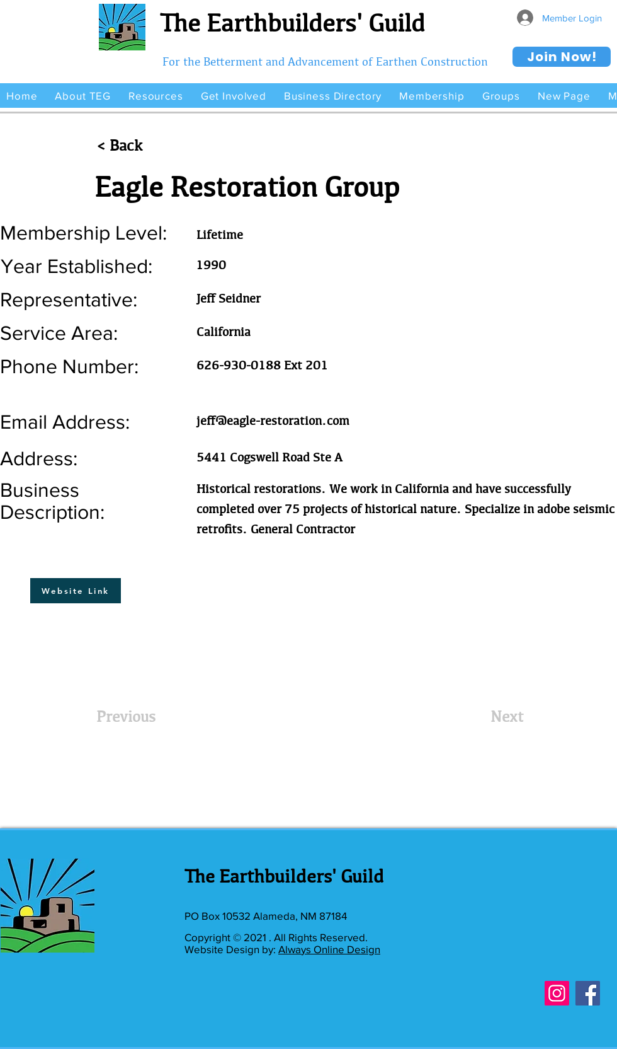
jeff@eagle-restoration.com (272, 420)
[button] (82, 95)
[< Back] (137, 145)
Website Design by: (231, 949)
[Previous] (137, 716)
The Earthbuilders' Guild (292, 22)
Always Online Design (329, 949)
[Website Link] (75, 590)
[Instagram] (557, 993)
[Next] (492, 716)
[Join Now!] (561, 57)
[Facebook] (587, 993)
